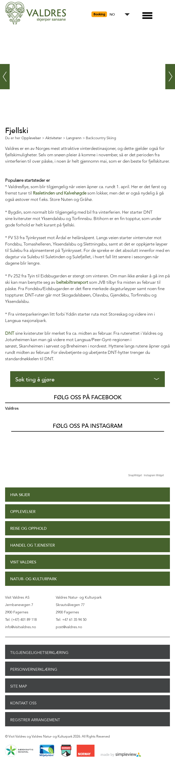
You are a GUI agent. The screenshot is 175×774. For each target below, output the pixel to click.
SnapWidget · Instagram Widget (146, 475)
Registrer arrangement (35, 720)
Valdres (12, 408)
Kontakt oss (23, 703)
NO (112, 14)
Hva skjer (20, 495)
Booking (99, 14)
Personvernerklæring (33, 669)
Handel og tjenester (32, 545)
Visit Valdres (23, 562)
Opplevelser (22, 512)
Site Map (18, 686)
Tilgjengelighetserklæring (39, 652)
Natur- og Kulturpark (33, 579)
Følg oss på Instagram (88, 426)
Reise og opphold (28, 529)
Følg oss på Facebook (88, 397)
